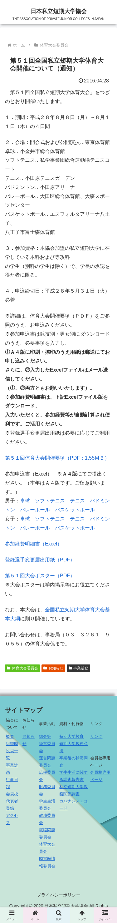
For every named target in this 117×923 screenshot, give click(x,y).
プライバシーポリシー (58, 894)
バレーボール (35, 509)
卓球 (25, 500)
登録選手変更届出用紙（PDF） (40, 559)
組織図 (12, 743)
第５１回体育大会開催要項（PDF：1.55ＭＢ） (57, 458)
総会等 (45, 736)
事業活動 (79, 668)
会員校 (12, 794)
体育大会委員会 (22, 668)
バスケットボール (75, 509)
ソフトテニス (50, 500)
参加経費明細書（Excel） (33, 543)
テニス (77, 500)
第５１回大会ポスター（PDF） (40, 575)
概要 (10, 736)
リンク (96, 736)
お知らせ (53, 668)
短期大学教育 (71, 736)
